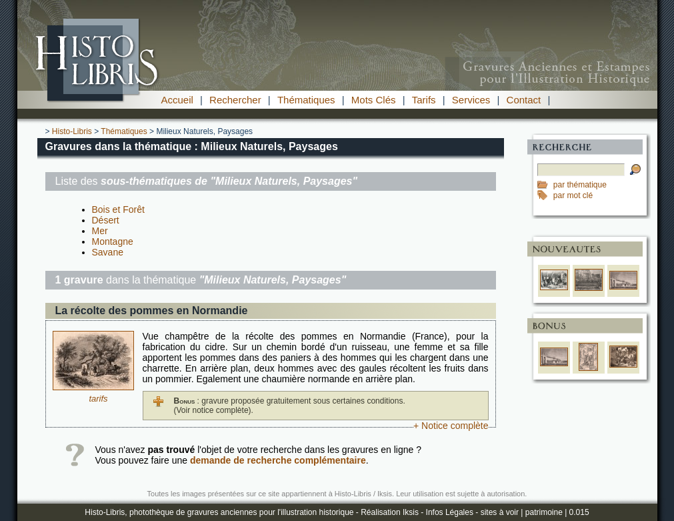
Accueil (177, 99)
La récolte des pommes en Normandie (151, 310)
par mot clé (573, 195)
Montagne (112, 241)
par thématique (580, 184)
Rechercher (235, 99)
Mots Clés (373, 99)
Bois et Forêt (118, 209)
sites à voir (500, 512)
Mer (100, 230)
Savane (107, 252)
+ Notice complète (450, 425)
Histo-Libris (72, 131)
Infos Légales (449, 512)
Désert (105, 220)
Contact (524, 99)
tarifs (98, 399)
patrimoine (544, 512)
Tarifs (424, 99)
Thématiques (306, 99)
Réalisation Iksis (390, 512)
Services (471, 99)
